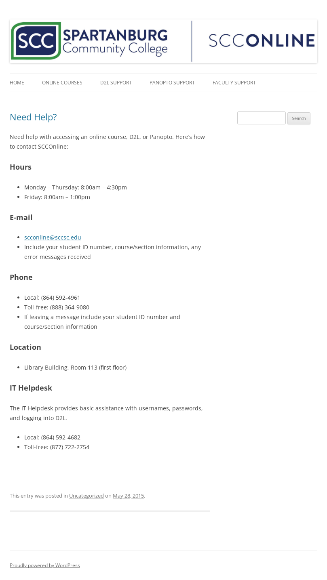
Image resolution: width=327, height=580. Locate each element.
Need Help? (33, 117)
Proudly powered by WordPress (45, 565)
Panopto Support (172, 82)
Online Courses (62, 82)
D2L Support (116, 82)
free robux (152, 466)
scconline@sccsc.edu (52, 237)
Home (17, 82)
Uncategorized (86, 495)
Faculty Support (234, 82)
